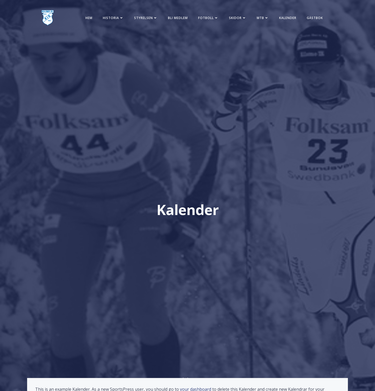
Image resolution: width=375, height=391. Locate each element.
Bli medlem (178, 18)
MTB (263, 18)
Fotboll (208, 18)
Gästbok (315, 18)
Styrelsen (146, 18)
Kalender (287, 18)
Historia (113, 18)
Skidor (237, 18)
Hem (88, 18)
